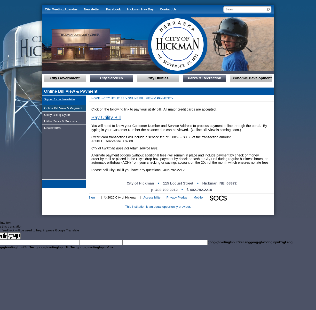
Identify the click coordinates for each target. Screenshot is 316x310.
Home (95, 98)
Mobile (198, 197)
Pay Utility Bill (106, 117)
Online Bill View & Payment (149, 98)
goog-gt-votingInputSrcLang (229, 242)
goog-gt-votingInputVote (95, 247)
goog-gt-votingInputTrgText (56, 247)
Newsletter (92, 9)
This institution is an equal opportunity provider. (158, 206)
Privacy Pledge (177, 197)
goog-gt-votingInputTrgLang (271, 242)
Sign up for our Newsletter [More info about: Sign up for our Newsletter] (59, 99)
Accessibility (151, 197)
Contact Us (168, 9)
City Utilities (113, 98)
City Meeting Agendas (61, 9)
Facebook (113, 9)
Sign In (93, 197)
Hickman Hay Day (140, 9)
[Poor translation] (14, 236)
